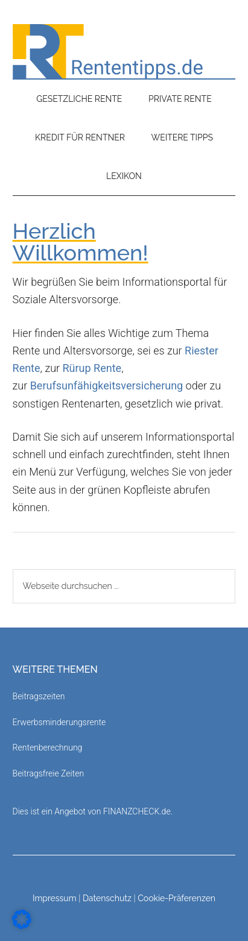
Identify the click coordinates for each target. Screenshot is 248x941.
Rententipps (124, 51)
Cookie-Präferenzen (176, 898)
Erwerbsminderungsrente (59, 722)
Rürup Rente (92, 368)
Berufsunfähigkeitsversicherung (106, 385)
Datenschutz (107, 898)
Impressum (55, 898)
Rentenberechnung (48, 747)
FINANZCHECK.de (137, 811)
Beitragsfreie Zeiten (48, 773)
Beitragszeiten (39, 696)
